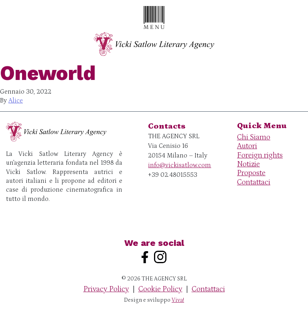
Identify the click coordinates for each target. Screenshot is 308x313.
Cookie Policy (160, 289)
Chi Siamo (253, 137)
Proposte (251, 173)
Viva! (178, 300)
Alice (15, 100)
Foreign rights (260, 155)
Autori (247, 146)
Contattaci (253, 182)
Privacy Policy (106, 289)
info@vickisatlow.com (179, 165)
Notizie (248, 164)
